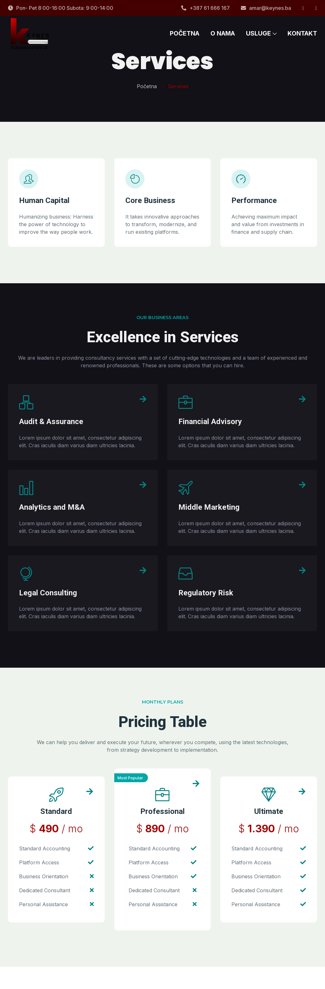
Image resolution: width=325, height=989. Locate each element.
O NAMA (222, 38)
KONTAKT (302, 38)
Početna (147, 86)
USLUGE (261, 38)
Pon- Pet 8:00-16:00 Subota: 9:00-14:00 (60, 8)
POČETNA (184, 38)
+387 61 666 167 (205, 8)
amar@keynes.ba (266, 8)
